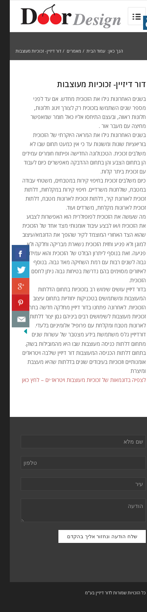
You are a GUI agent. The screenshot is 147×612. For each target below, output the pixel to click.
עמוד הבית (86, 51)
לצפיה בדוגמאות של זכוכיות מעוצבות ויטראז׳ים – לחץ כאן (74, 380)
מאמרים (64, 51)
